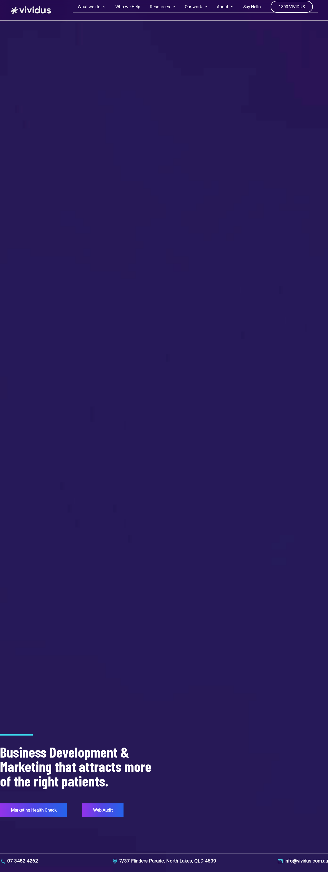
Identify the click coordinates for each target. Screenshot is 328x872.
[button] (109, 10)
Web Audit (104, 810)
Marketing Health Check (37, 810)
